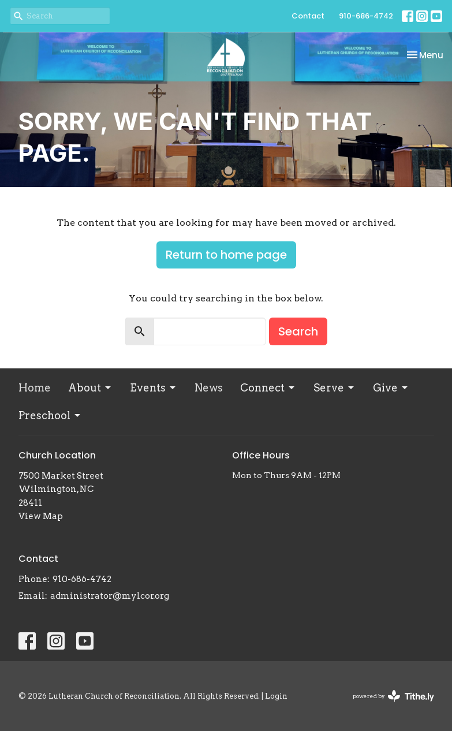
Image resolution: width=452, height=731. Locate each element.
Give (391, 388)
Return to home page (226, 255)
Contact (308, 15)
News (209, 388)
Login (276, 696)
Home (34, 388)
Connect (268, 388)
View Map (40, 516)
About (90, 388)
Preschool (50, 415)
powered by (393, 696)
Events (153, 388)
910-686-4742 (366, 15)
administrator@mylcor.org (109, 596)
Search (298, 331)
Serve (334, 388)
